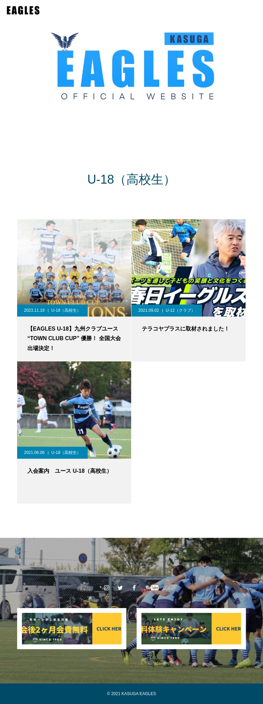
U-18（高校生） (66, 310)
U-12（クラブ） (180, 310)
